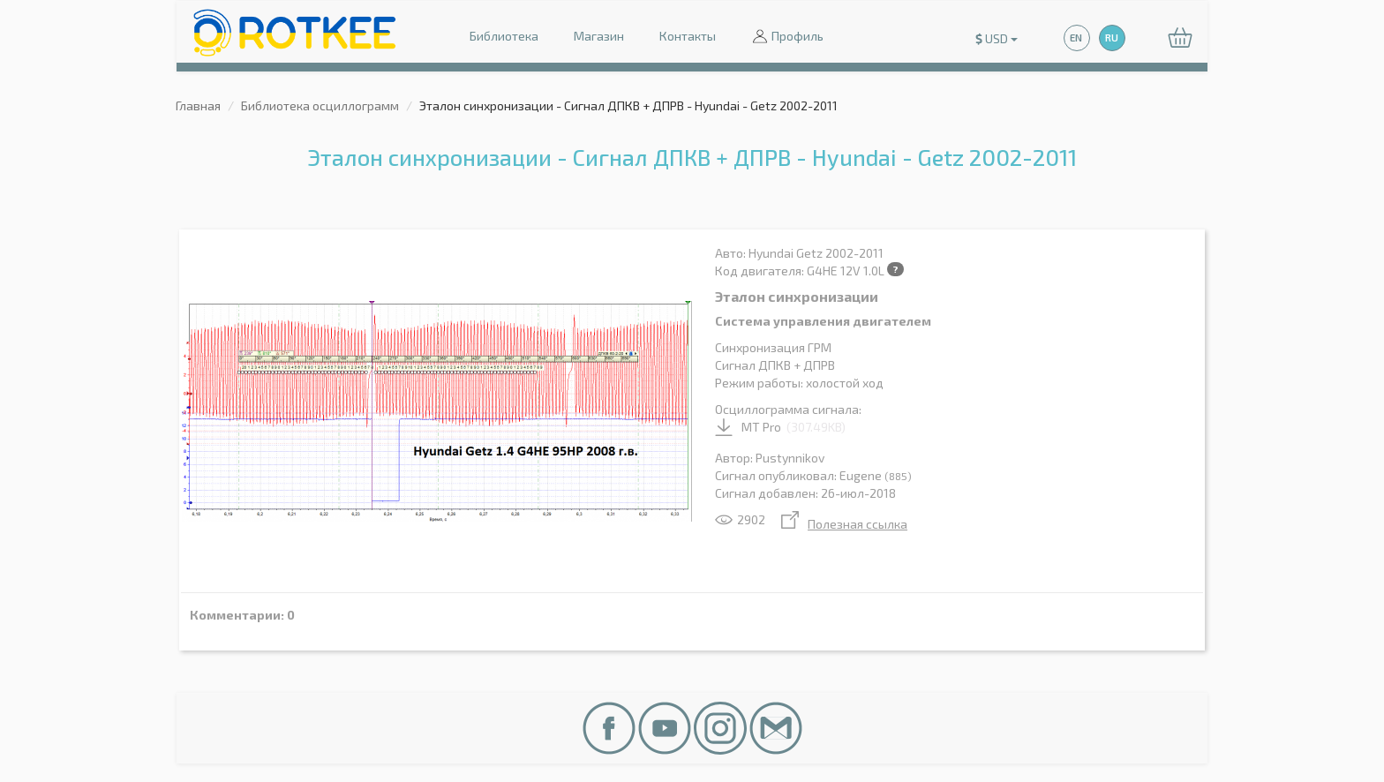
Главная (198, 105)
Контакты (687, 35)
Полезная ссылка (844, 523)
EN (1076, 37)
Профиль (787, 37)
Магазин (599, 35)
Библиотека (504, 35)
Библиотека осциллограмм (320, 105)
